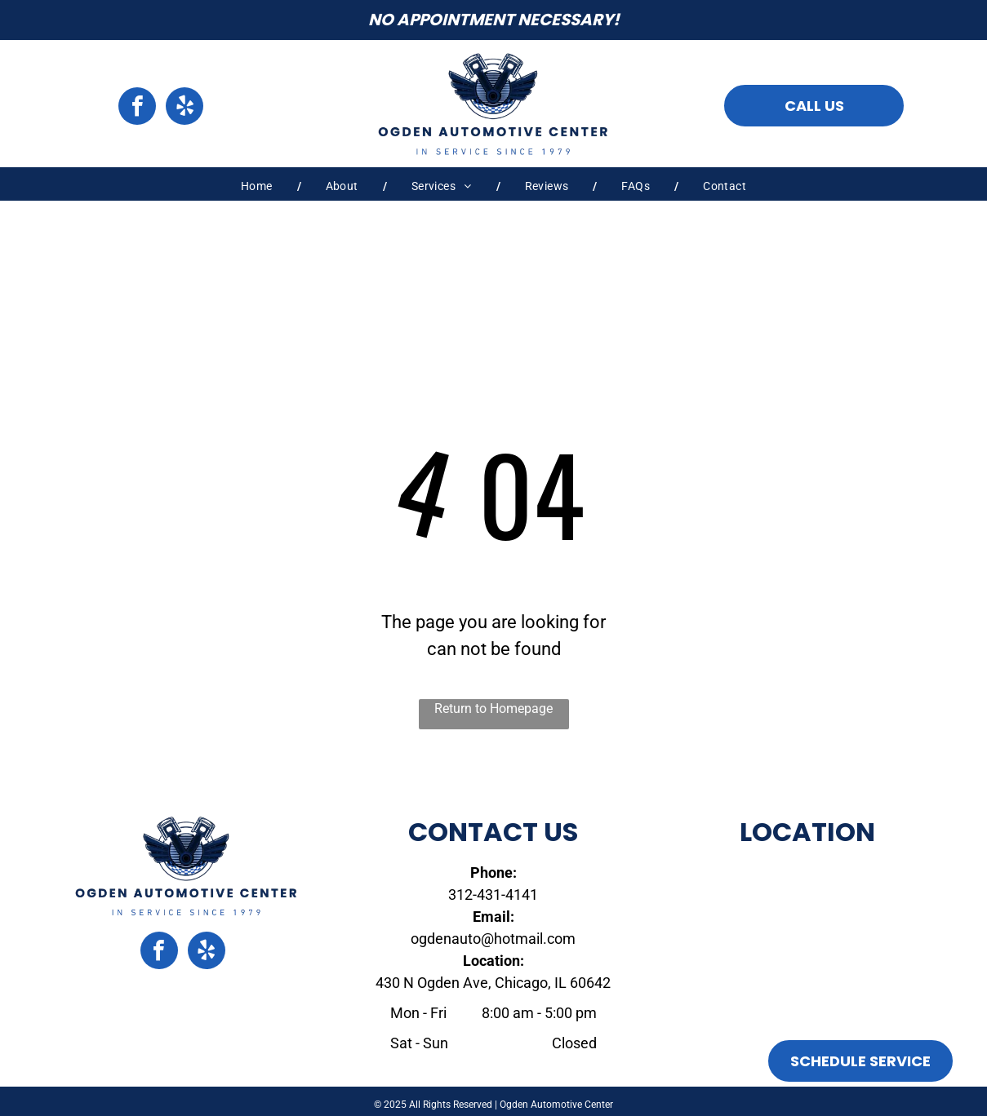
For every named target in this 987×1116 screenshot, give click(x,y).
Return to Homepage (493, 708)
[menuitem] (258, 186)
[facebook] (137, 108)
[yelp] (184, 108)
